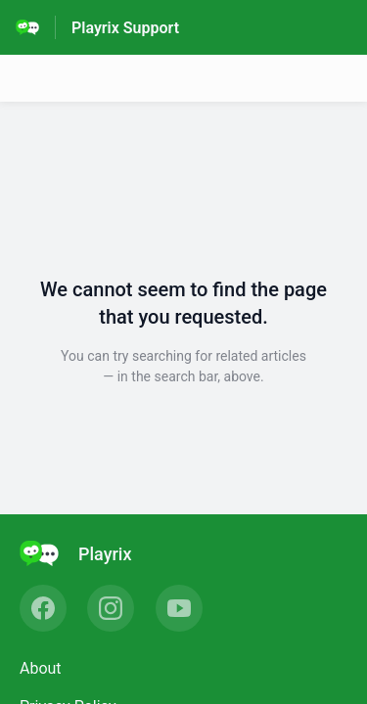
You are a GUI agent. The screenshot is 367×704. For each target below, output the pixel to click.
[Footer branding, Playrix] (85, 553)
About (41, 668)
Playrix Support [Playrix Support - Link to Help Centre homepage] (125, 28)
